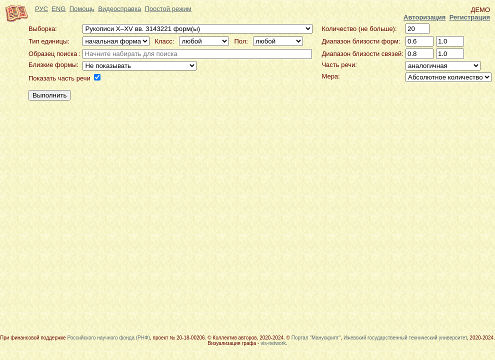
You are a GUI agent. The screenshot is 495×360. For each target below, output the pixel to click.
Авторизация (425, 17)
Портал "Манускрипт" (316, 337)
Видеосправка (119, 8)
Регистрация (470, 17)
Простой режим (167, 8)
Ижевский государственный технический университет (405, 337)
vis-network (273, 343)
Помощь (82, 8)
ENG (59, 8)
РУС (41, 8)
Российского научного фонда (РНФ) (108, 337)
